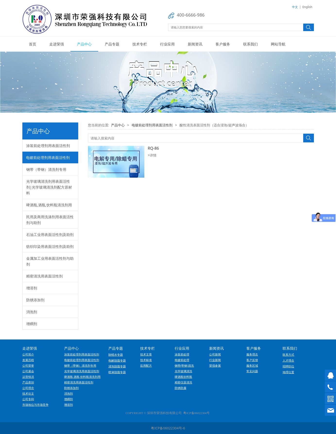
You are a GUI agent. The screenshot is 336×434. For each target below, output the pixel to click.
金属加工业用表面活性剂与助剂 (50, 261)
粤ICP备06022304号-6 (168, 428)
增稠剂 (31, 323)
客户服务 (222, 44)
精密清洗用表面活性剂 (44, 276)
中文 (295, 7)
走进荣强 (56, 44)
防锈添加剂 (35, 299)
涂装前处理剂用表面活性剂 (48, 145)
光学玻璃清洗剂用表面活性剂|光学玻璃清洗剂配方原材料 (49, 187)
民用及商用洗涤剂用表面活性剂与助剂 (50, 219)
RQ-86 (153, 148)
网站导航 (278, 44)
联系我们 (250, 44)
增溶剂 (31, 288)
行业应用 (167, 44)
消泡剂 (31, 311)
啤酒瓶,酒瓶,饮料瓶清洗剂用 (49, 204)
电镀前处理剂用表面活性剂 (48, 157)
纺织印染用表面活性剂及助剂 (50, 246)
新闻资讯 (195, 44)
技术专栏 (139, 44)
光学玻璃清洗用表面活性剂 (81, 371)
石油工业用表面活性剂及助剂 (50, 234)
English (307, 7)
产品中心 (84, 44)
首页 (32, 44)
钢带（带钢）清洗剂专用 (46, 169)
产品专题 (112, 44)
